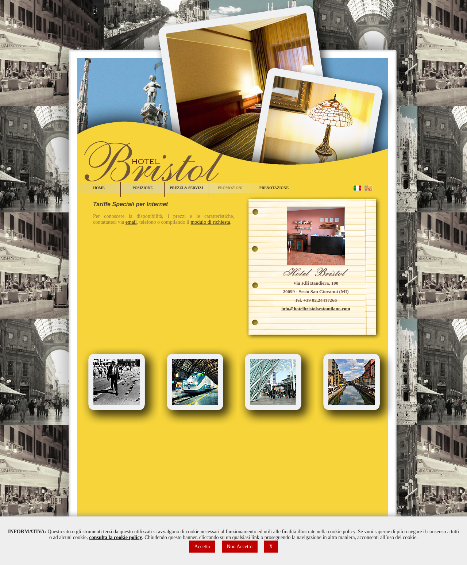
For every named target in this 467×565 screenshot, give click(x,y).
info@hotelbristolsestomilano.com (315, 308)
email (131, 222)
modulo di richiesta (210, 222)
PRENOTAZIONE (274, 188)
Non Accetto (239, 546)
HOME (99, 188)
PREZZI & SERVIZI (186, 188)
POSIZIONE (142, 188)
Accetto (202, 546)
